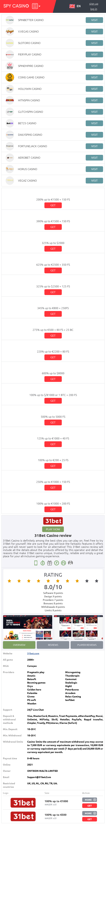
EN (74, 6)
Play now (53, 529)
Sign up (93, 3)
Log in (93, 8)
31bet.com (33, 653)
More (88, 800)
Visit (94, 20)
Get (53, 205)
